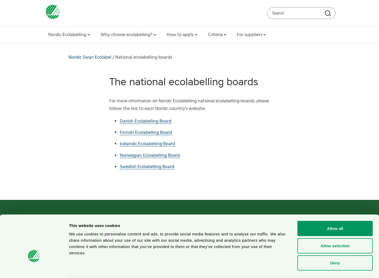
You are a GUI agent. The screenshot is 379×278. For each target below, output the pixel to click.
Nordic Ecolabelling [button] (69, 35)
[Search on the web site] (301, 13)
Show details (276, 267)
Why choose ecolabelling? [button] (129, 35)
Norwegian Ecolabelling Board (150, 155)
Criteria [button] (217, 35)
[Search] (328, 14)
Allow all (335, 209)
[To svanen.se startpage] (51, 13)
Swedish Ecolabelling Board (147, 167)
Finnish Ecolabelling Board (146, 133)
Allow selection (335, 226)
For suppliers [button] (252, 35)
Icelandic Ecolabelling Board (147, 144)
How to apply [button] (182, 35)
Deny (335, 243)
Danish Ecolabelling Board (145, 121)
